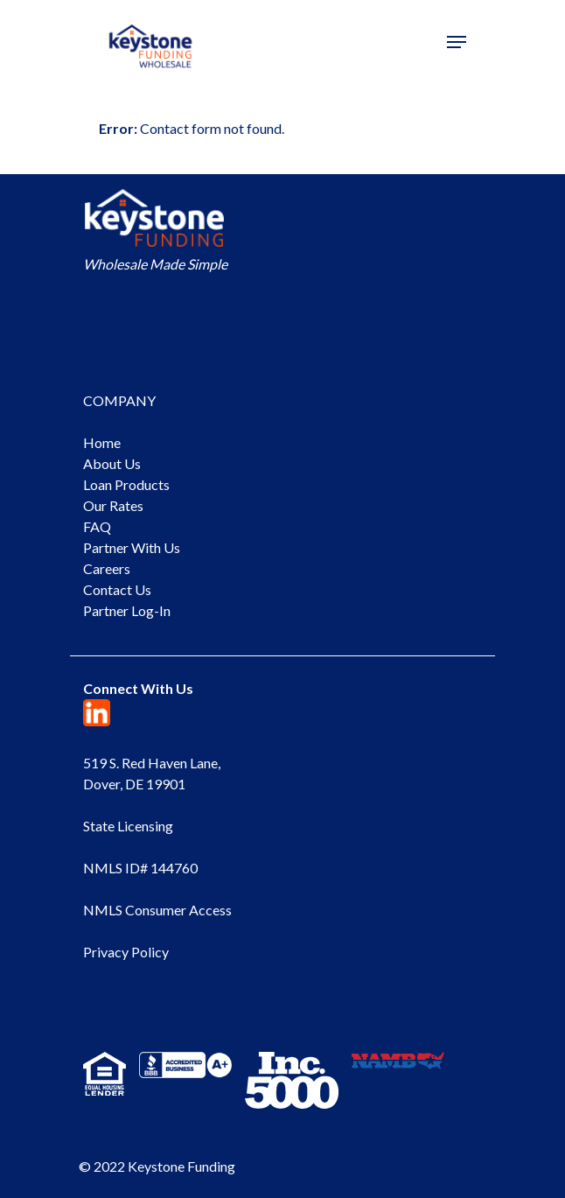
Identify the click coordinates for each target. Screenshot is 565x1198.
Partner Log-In (127, 610)
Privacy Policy (126, 951)
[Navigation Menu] (456, 42)
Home (102, 442)
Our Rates (113, 505)
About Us (112, 463)
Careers (106, 568)
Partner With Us (131, 547)
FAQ (97, 526)
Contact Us (117, 589)
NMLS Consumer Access (157, 909)
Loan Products (126, 484)
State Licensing (128, 825)
